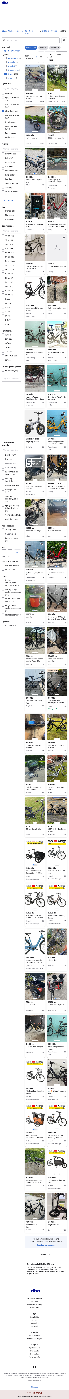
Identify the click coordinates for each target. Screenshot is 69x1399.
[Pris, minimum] (4, 552)
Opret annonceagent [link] (46, 1245)
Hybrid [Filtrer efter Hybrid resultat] (10, 122)
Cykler (54, 31)
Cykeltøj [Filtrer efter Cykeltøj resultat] (12, 66)
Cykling (45, 31)
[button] (64, 40)
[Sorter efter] (61, 54)
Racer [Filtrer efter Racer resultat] (10, 133)
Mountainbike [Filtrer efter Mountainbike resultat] (11, 127)
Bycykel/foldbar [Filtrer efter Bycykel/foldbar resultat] (12, 98)
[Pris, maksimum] (10, 552)
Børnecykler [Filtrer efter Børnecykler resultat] (14, 58)
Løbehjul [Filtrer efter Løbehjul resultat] (12, 78)
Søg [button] (17, 552)
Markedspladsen (15, 31)
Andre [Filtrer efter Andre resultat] (10, 137)
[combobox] (31, 40)
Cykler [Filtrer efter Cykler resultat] (13, 74)
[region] (35, 78)
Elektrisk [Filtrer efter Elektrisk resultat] (11, 111)
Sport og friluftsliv (29, 32)
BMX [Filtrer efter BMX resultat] (8, 93)
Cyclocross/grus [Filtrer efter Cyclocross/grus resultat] (12, 105)
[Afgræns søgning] (11, 88)
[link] (11, 50)
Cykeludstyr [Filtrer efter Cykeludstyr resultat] (14, 70)
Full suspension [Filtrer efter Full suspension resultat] (12, 116)
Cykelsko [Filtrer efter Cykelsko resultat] (13, 62)
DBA (4, 31)
